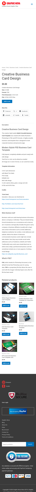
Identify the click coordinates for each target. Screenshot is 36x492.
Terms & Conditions (7, 430)
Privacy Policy (6, 428)
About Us (4, 418)
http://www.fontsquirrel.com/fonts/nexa (13, 202)
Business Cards (14, 61)
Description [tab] (5, 118)
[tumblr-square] (6, 379)
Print (7, 61)
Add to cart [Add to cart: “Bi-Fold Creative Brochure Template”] (23, 327)
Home (3, 61)
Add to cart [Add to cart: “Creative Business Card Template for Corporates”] (23, 299)
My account (5, 423)
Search (30, 438)
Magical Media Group (18, 488)
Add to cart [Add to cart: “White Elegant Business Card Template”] (6, 299)
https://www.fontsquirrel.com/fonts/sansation (15, 193)
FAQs (3, 421)
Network (22, 485)
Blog (3, 416)
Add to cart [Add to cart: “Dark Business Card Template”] (6, 328)
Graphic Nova (6, 413)
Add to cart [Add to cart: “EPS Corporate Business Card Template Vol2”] (6, 357)
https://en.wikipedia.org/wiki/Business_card (14, 247)
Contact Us (5, 426)
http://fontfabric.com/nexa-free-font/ (12, 197)
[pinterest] (6, 376)
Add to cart (7, 95)
